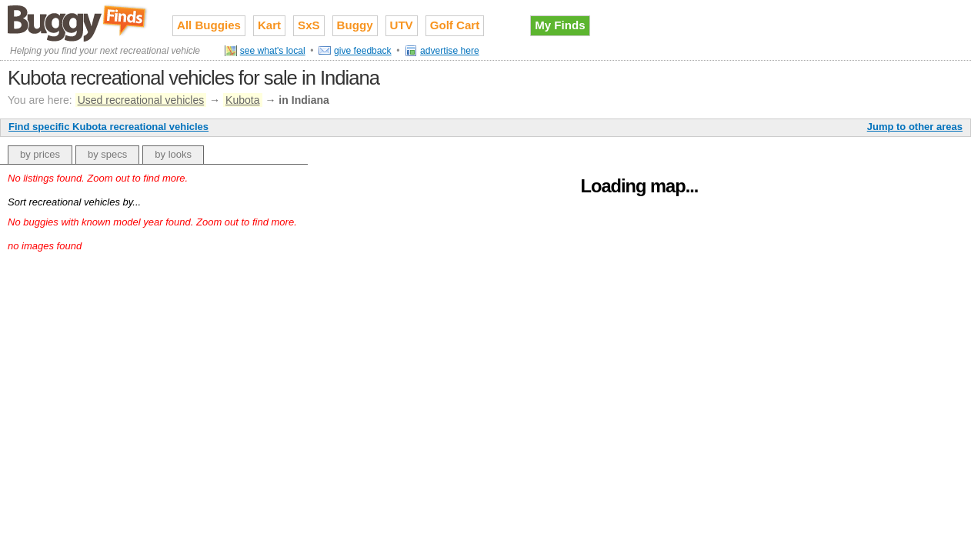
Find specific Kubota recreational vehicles (108, 126)
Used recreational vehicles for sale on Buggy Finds (78, 22)
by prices (40, 154)
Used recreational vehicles (141, 100)
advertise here (449, 50)
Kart (269, 25)
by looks (173, 154)
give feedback (363, 50)
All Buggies (209, 25)
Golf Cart (455, 25)
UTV (401, 25)
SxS (309, 25)
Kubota (242, 100)
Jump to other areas (915, 126)
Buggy (355, 25)
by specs (107, 154)
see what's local (272, 50)
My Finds (560, 25)
